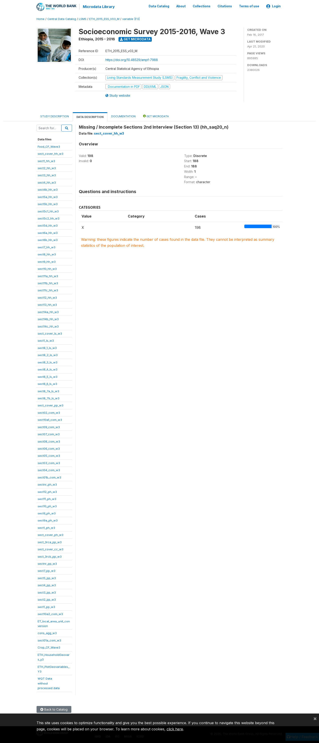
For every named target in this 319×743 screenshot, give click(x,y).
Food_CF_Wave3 (49, 146)
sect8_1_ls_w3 (47, 347)
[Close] (315, 718)
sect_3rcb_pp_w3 (50, 556)
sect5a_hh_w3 (48, 196)
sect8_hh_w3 (47, 254)
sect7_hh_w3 (46, 247)
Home (41, 18)
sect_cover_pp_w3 (50, 405)
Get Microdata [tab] (156, 116)
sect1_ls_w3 (46, 340)
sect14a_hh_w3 (48, 311)
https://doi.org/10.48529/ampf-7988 (131, 59)
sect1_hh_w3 (46, 160)
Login (273, 6)
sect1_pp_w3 (46, 606)
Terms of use (249, 6)
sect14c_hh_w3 (48, 326)
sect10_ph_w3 (47, 506)
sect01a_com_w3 (49, 640)
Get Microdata (135, 39)
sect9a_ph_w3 (48, 520)
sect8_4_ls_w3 (47, 369)
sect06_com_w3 (49, 448)
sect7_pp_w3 (46, 570)
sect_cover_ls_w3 (50, 333)
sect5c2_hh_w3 (48, 218)
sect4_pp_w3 (47, 585)
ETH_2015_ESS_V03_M (104, 18)
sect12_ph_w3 (47, 491)
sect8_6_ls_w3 (47, 383)
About (181, 6)
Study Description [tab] (54, 116)
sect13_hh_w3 (47, 304)
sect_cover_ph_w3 (50, 534)
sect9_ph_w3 (47, 513)
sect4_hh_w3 (47, 182)
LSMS (82, 18)
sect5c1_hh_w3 (48, 211)
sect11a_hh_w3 (48, 275)
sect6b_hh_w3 (48, 239)
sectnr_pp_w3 (47, 563)
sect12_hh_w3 (47, 297)
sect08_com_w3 (49, 441)
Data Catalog (159, 6)
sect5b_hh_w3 (48, 204)
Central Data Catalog (61, 18)
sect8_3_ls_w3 (47, 362)
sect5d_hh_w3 (48, 225)
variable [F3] (131, 18)
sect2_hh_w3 (47, 168)
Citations (225, 6)
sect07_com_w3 (49, 434)
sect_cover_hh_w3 (50, 153)
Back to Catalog (54, 709)
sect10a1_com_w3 (50, 419)
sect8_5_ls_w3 (47, 376)
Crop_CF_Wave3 (49, 647)
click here (175, 729)
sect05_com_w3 (49, 455)
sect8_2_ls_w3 (48, 355)
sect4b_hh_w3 (48, 189)
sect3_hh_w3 (47, 175)
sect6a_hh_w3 (48, 232)
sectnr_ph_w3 (47, 484)
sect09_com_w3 (49, 426)
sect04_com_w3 (49, 470)
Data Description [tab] (90, 116)
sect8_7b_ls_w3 (48, 398)
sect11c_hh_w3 (48, 290)
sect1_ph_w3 (46, 527)
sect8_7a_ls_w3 (48, 390)
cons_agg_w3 (47, 633)
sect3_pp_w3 (47, 592)
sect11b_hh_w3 (48, 283)
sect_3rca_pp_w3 (50, 541)
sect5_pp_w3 (47, 578)
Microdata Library (99, 6)
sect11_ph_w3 (47, 498)
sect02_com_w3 (49, 412)
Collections (201, 6)
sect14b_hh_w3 (48, 319)
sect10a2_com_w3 (50, 614)
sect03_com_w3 (49, 463)
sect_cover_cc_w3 (50, 549)
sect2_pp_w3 (47, 599)
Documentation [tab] (123, 116)
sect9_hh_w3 (47, 261)
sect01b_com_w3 (49, 477)
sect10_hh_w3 (47, 268)
